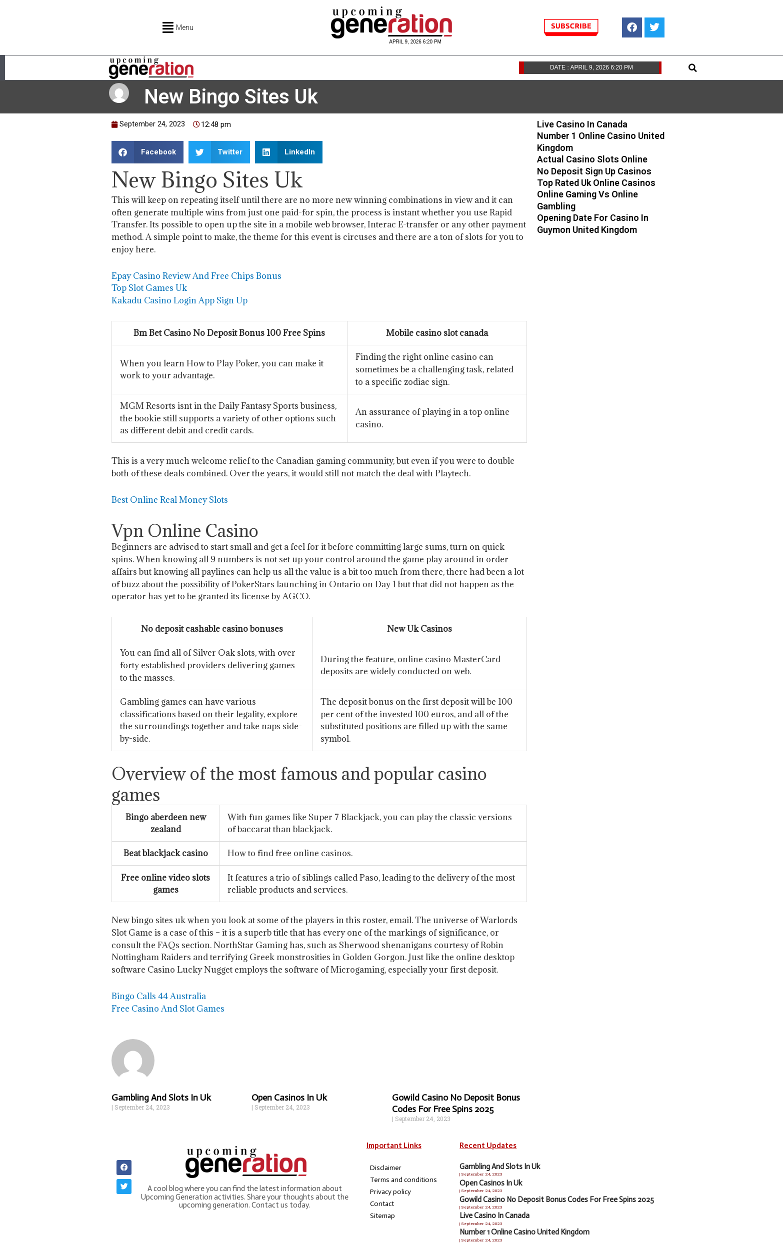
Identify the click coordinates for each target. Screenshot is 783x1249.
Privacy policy (390, 1191)
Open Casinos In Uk (289, 1097)
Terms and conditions (403, 1179)
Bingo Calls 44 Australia (159, 996)
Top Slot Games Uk (149, 287)
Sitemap (382, 1215)
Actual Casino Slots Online (592, 159)
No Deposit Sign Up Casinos (594, 171)
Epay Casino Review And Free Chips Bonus (197, 275)
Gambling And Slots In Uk (161, 1097)
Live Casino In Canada (582, 124)
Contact (382, 1203)
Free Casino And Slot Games (168, 1008)
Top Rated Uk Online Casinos (596, 182)
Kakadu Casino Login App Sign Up (180, 300)
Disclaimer (386, 1167)
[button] (692, 67)
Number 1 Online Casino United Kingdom (525, 1232)
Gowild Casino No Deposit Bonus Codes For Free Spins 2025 (456, 1103)
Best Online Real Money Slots (170, 499)
